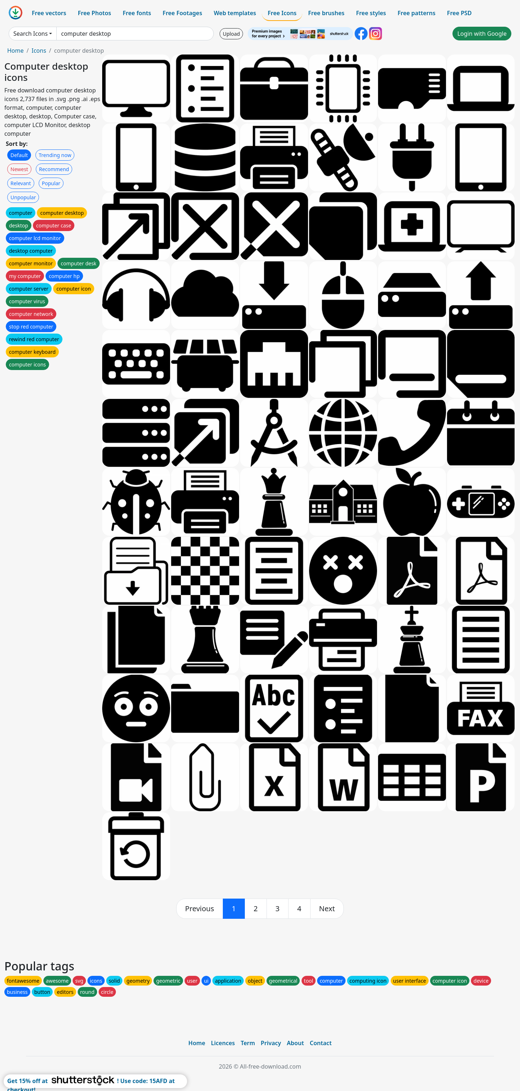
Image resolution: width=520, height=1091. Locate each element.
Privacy (271, 1043)
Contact (321, 1043)
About (295, 1043)
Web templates (235, 13)
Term (247, 1043)
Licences (223, 1043)
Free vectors (49, 13)
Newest (19, 169)
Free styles (371, 13)
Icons (38, 51)
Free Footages (182, 13)
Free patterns (417, 13)
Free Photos (94, 13)
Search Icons (30, 34)
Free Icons (282, 13)
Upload (231, 33)
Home (15, 51)
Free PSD (459, 13)
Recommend (54, 169)
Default (19, 155)
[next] (327, 909)
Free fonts (137, 13)
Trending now (55, 155)
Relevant (20, 183)
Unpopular (23, 197)
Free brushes (326, 13)
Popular (51, 183)
